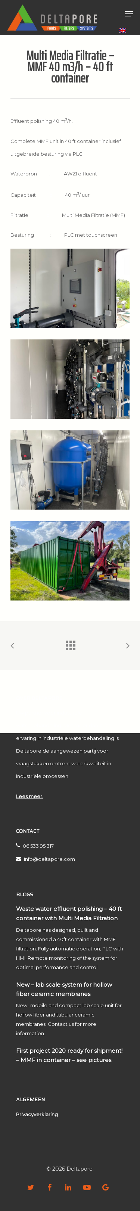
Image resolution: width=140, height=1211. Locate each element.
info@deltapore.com (45, 859)
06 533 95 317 (35, 846)
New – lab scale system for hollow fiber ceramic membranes (64, 989)
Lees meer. (29, 796)
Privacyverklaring (37, 1114)
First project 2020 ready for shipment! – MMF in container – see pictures (69, 1055)
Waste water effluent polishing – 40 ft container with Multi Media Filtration (69, 913)
